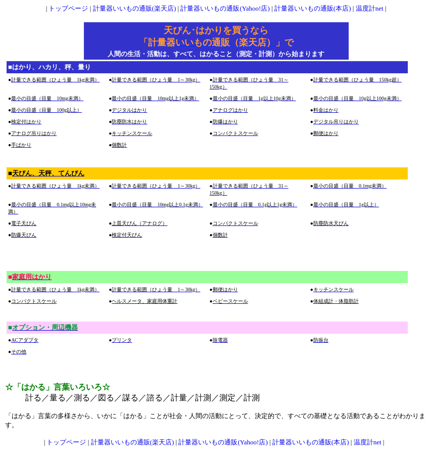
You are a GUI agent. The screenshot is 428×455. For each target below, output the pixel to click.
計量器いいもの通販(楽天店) (134, 8)
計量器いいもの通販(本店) (312, 8)
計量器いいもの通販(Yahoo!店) (224, 8)
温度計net (370, 8)
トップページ (68, 8)
